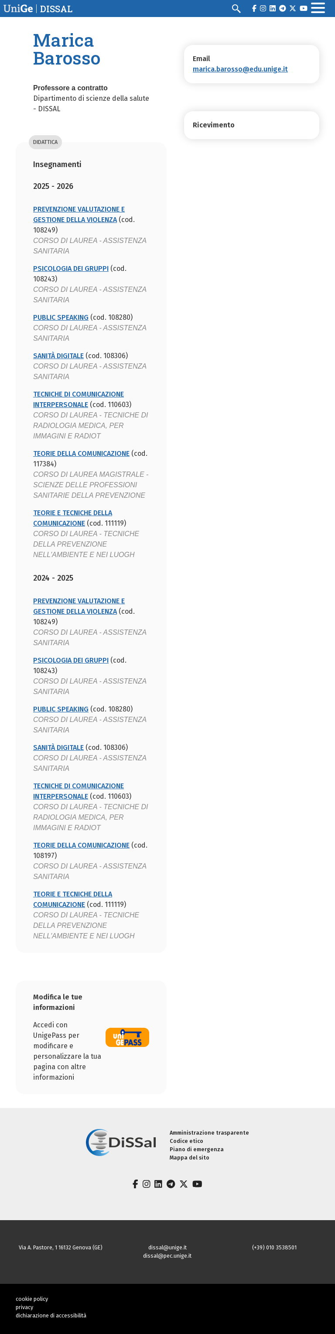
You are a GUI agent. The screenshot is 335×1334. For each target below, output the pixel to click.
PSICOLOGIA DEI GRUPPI (71, 268)
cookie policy (32, 1299)
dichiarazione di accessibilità (51, 1315)
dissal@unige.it (167, 1247)
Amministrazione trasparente (209, 1132)
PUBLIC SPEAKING (61, 317)
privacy (24, 1307)
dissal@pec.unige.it (167, 1255)
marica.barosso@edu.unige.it (240, 69)
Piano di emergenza (197, 1149)
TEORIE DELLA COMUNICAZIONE (81, 453)
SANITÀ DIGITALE (58, 356)
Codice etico (186, 1141)
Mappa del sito (189, 1157)
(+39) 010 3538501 (274, 1247)
